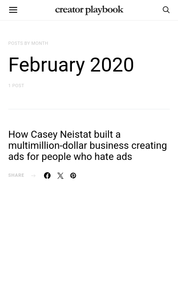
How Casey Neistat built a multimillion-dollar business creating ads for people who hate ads (87, 145)
